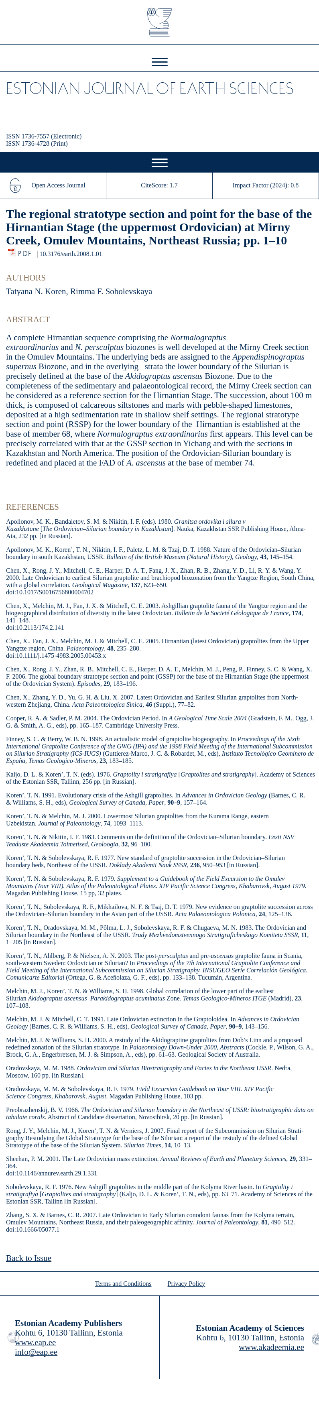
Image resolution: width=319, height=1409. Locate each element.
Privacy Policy (186, 1283)
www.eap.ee (35, 1342)
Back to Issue (28, 1258)
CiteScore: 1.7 (159, 185)
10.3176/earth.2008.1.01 (70, 253)
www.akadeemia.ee (271, 1347)
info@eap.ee (36, 1352)
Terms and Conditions (123, 1283)
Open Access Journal (58, 185)
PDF (25, 251)
